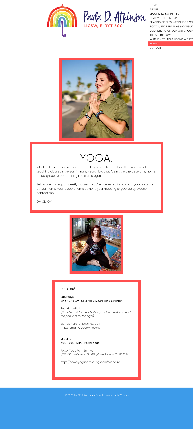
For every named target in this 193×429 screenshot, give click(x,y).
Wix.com (124, 395)
